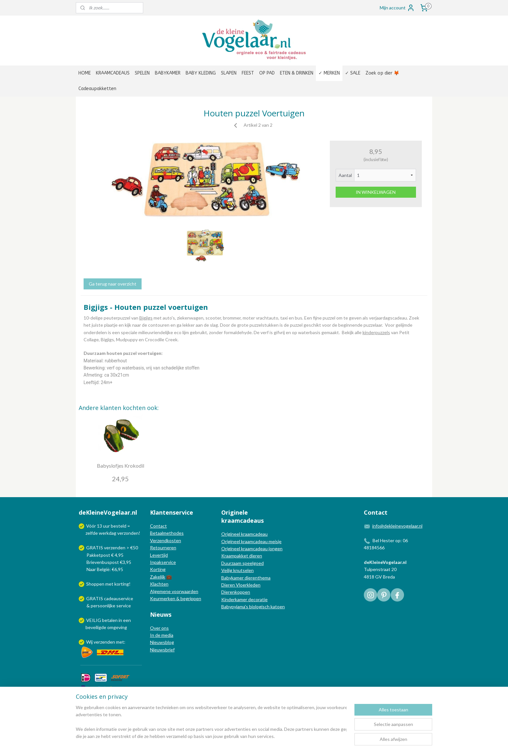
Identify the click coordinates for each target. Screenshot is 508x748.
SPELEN (142, 73)
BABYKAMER (167, 73)
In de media (161, 635)
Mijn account (397, 8)
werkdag (107, 533)
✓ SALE (352, 73)
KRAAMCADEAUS (113, 73)
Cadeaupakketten (97, 88)
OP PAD (267, 73)
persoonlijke (103, 605)
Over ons (159, 628)
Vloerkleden (247, 585)
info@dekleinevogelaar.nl (397, 526)
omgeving (117, 627)
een (127, 620)
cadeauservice (118, 598)
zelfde (92, 533)
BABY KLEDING (201, 73)
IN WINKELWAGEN (376, 192)
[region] (211, 722)
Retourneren (163, 547)
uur (106, 526)
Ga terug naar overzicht (112, 283)
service (123, 605)
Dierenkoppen (235, 592)
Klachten (159, 584)
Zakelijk (157, 576)
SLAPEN (229, 73)
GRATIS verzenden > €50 (112, 547)
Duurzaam (231, 563)
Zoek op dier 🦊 (382, 73)
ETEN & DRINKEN (296, 73)
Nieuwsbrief (162, 649)
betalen (110, 620)
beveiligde (96, 627)
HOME (84, 73)
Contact (158, 526)
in (120, 620)
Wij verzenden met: (105, 642)
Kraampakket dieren (241, 555)
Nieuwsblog (162, 642)
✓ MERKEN (329, 73)
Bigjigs (146, 318)
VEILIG (94, 620)
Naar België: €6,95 (105, 569)
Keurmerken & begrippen (175, 598)
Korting (158, 569)
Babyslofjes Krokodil (120, 465)
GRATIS (95, 598)
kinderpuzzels (376, 332)
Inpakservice (163, 562)
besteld (118, 526)
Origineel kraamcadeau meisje (251, 541)
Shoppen (95, 584)
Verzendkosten (165, 540)
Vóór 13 (94, 526)
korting (121, 584)
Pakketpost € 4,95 (101, 555)
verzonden (128, 533)
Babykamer (232, 577)
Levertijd (159, 555)
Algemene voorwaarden (174, 591)
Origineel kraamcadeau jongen (252, 548)
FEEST (248, 73)
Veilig (227, 570)
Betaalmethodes (167, 533)
